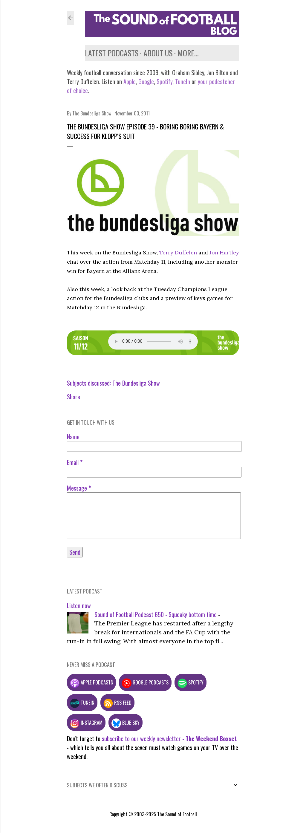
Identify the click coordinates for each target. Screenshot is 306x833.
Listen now (79, 605)
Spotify (164, 81)
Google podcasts (145, 682)
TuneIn (182, 81)
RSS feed (117, 702)
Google (145, 81)
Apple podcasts (91, 682)
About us (157, 53)
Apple (129, 81)
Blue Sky (125, 722)
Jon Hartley (224, 252)
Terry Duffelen (178, 252)
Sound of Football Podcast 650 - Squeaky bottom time (155, 614)
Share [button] (73, 396)
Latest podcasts (111, 53)
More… (188, 53)
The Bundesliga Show (136, 382)
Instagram (86, 722)
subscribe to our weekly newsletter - (169, 738)
